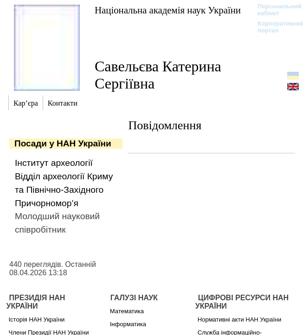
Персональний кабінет (275, 10)
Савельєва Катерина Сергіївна (158, 75)
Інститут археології (54, 163)
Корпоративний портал (275, 27)
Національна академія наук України (168, 10)
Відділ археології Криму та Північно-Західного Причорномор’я (64, 189)
